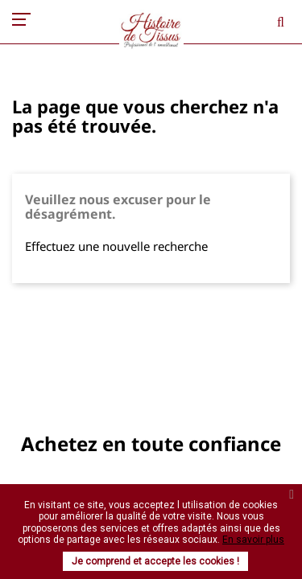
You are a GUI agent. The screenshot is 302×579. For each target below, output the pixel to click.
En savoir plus (253, 539)
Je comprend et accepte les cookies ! (155, 561)
